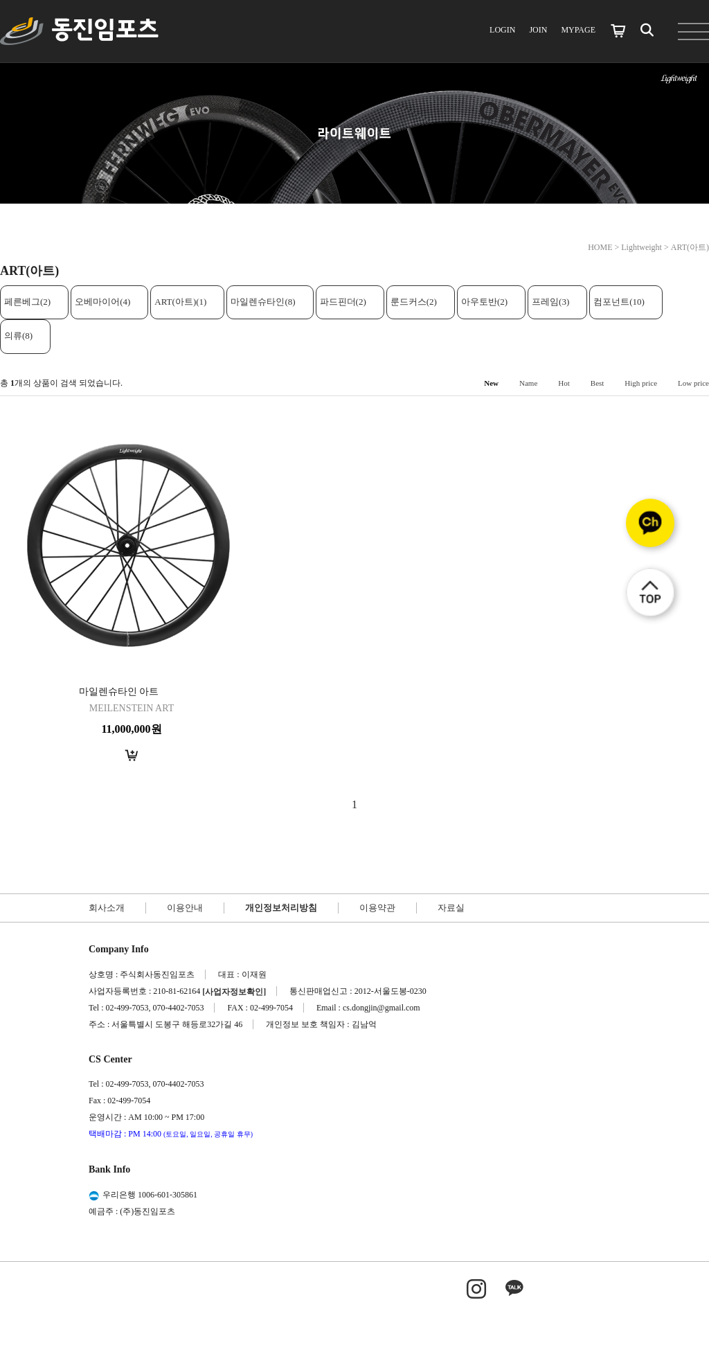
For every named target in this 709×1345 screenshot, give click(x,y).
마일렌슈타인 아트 (119, 691)
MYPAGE (578, 30)
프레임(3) (550, 301)
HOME (600, 247)
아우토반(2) (484, 301)
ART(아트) (690, 247)
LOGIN (502, 30)
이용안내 (185, 907)
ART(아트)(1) (180, 301)
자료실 (451, 907)
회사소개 (107, 907)
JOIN (538, 30)
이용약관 (377, 907)
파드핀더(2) (343, 301)
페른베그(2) (27, 301)
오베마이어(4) (102, 301)
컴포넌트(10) (619, 301)
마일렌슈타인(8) (263, 301)
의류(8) (18, 335)
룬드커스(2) (414, 301)
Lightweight (641, 247)
